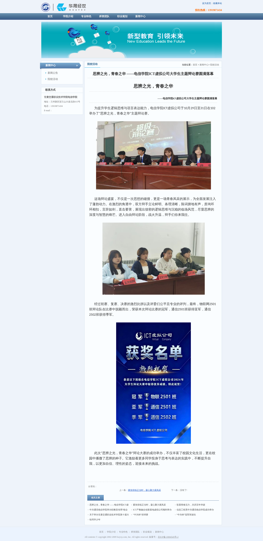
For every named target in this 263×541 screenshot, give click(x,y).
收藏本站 (217, 3)
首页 (195, 64)
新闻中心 (204, 64)
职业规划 (147, 532)
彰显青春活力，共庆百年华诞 (191, 505)
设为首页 (206, 3)
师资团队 (135, 532)
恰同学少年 (94, 519)
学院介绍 (111, 532)
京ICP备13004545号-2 (168, 537)
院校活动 (214, 64)
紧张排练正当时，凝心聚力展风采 (144, 490)
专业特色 (123, 532)
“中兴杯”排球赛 (140, 514)
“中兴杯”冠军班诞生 (186, 514)
